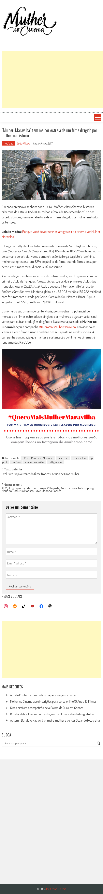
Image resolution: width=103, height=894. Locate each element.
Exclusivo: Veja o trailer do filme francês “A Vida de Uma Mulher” (41, 474)
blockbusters (79, 458)
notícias (8, 143)
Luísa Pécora (23, 143)
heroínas (16, 462)
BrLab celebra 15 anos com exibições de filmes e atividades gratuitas (52, 714)
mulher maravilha (34, 462)
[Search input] (50, 743)
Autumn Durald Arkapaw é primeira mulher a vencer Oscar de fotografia (55, 720)
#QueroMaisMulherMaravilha (57, 327)
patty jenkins (55, 462)
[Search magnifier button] (98, 743)
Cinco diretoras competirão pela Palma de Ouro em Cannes (46, 708)
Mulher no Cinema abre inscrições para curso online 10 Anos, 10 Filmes (53, 701)
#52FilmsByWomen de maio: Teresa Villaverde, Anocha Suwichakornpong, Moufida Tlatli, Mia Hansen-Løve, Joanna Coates (48, 490)
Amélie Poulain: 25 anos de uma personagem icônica (43, 695)
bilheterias (63, 458)
